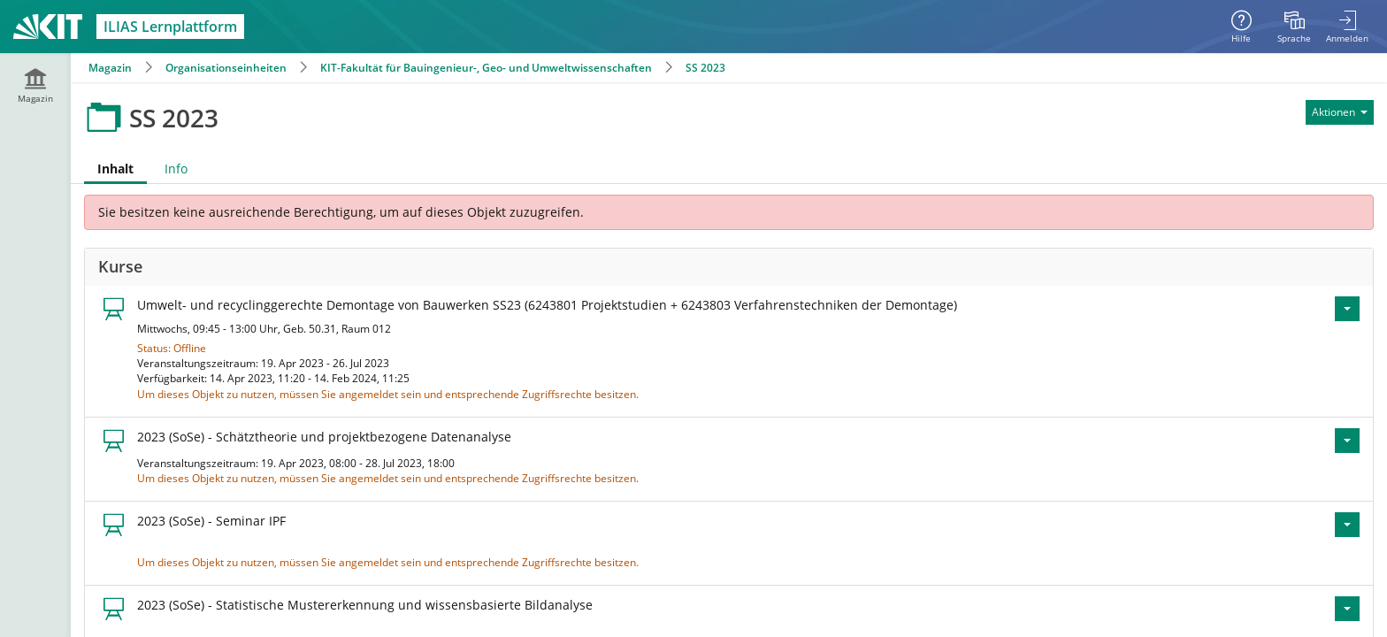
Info (176, 168)
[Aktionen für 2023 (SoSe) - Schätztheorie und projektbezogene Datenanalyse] (1347, 440)
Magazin (110, 67)
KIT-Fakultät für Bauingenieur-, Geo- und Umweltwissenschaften (486, 67)
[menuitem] (1294, 26)
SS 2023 (705, 67)
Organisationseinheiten (226, 67)
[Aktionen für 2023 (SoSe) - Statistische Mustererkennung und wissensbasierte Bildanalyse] (1347, 608)
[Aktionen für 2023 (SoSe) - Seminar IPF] (1347, 524)
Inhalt (115, 168)
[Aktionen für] (1340, 112)
